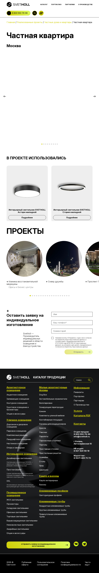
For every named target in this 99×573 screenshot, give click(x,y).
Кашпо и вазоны (49, 476)
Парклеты (43, 436)
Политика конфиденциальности (71, 563)
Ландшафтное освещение (19, 439)
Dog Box (43, 394)
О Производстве (81, 405)
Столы (42, 461)
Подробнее (27, 217)
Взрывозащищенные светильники (22, 520)
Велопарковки (45, 403)
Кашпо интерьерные (48, 480)
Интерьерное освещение (22, 453)
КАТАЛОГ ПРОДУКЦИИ (49, 377)
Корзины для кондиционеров (52, 424)
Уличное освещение (19, 420)
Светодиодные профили (50, 495)
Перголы (43, 445)
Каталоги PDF (82, 415)
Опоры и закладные (16, 447)
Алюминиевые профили (53, 490)
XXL (22, 483)
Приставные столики (49, 449)
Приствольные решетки (50, 453)
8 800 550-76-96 (20, 13)
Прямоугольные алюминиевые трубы (53, 515)
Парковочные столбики (50, 440)
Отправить (78, 352)
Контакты (80, 423)
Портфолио (79, 396)
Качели (42, 411)
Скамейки (43, 457)
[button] (4, 96)
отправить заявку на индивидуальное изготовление (38, 545)
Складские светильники (18, 508)
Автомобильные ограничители (53, 399)
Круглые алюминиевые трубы (52, 510)
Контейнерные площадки (50, 420)
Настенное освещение (17, 443)
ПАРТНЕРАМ (70, 4)
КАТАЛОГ (44, 4)
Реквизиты (79, 392)
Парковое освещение (16, 431)
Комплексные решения (17, 435)
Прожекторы (13, 504)
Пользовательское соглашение (45, 563)
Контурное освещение (17, 403)
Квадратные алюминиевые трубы (54, 506)
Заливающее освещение (18, 399)
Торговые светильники (17, 516)
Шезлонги (43, 470)
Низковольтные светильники (20, 525)
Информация (82, 387)
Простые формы (22, 473)
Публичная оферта (26, 563)
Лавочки (43, 432)
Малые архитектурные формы (53, 389)
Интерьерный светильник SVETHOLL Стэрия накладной (72, 211)
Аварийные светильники (18, 529)
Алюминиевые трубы (52, 501)
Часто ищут (88, 563)
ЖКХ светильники (15, 500)
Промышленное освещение (16, 494)
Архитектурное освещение (16, 389)
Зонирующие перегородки (51, 407)
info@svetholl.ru (82, 436)
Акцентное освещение (17, 394)
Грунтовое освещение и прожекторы (18, 408)
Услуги (78, 410)
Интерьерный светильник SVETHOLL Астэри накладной (27, 211)
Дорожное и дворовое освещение (17, 425)
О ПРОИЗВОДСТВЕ (85, 4)
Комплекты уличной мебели (51, 415)
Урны (41, 465)
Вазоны (42, 484)
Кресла (42, 428)
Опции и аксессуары (16, 414)
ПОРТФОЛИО (56, 4)
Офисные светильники (17, 512)
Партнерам (79, 400)
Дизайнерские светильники (22, 462)
